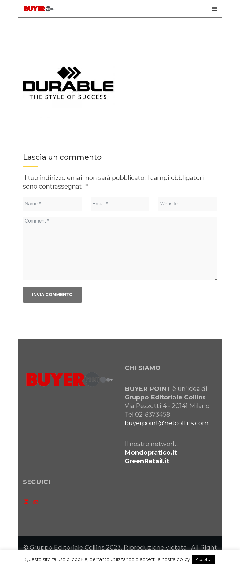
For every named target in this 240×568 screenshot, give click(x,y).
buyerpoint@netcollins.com (167, 423)
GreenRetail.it (147, 461)
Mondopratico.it (151, 452)
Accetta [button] (204, 559)
